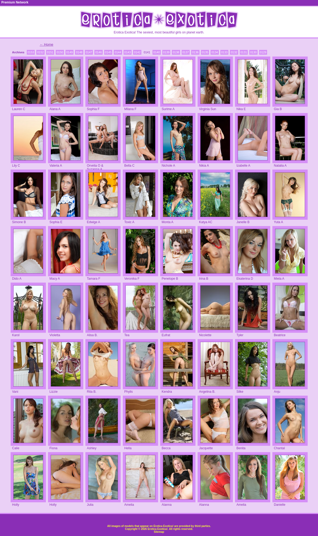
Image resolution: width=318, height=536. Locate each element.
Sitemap (159, 531)
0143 (127, 52)
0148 (79, 52)
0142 (137, 52)
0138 (176, 52)
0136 (195, 52)
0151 (50, 52)
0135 (205, 52)
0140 (156, 52)
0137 (185, 52)
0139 (166, 52)
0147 (89, 52)
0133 (224, 52)
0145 (108, 52)
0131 (244, 52)
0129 (263, 52)
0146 (98, 52)
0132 (234, 52)
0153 (31, 52)
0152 (40, 52)
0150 (59, 52)
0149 (69, 52)
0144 (118, 52)
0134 (214, 52)
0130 (253, 52)
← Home (46, 44)
